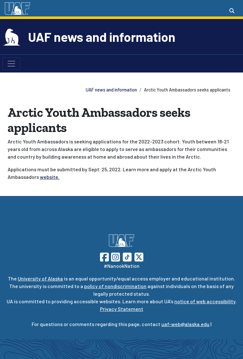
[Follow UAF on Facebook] (104, 256)
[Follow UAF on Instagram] (115, 256)
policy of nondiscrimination (115, 286)
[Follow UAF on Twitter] (138, 256)
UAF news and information (101, 36)
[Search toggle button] (232, 10)
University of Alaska (40, 278)
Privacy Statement (121, 309)
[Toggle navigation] (11, 63)
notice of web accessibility (204, 301)
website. (49, 177)
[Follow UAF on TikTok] (127, 256)
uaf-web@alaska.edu (185, 324)
